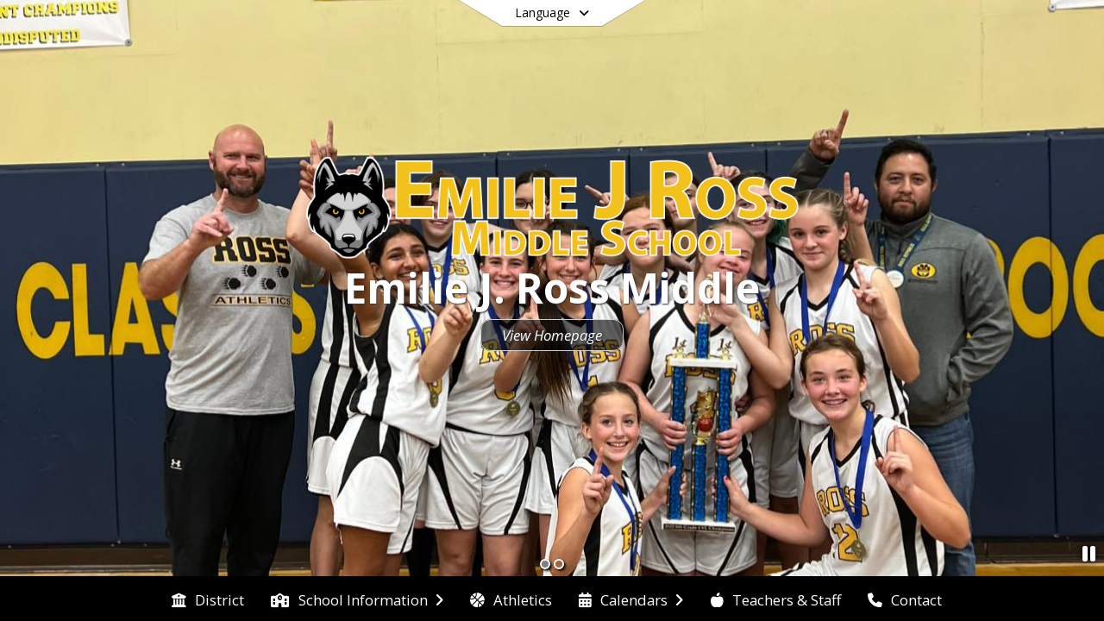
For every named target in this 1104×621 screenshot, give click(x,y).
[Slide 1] (545, 564)
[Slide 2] (559, 564)
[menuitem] (208, 598)
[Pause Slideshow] (1088, 553)
